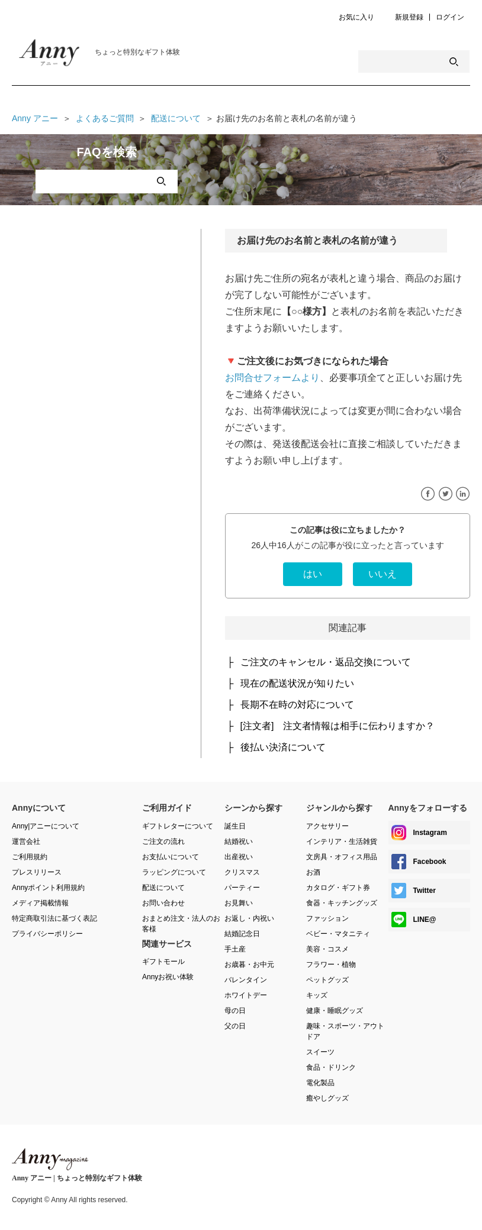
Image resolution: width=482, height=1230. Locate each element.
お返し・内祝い (249, 918)
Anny (50, 1159)
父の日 (235, 1026)
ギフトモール (163, 961)
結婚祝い (238, 841)
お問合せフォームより (272, 378)
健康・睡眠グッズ (334, 1010)
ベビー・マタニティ (338, 934)
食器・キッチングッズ (341, 903)
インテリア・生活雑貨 (341, 841)
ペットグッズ (327, 980)
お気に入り (356, 17)
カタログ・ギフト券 (338, 887)
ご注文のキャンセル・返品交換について (325, 662)
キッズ (316, 995)
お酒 (313, 872)
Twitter (445, 494)
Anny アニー (35, 118)
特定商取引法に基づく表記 (54, 918)
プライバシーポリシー (47, 934)
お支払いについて (170, 857)
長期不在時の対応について (297, 705)
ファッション (327, 918)
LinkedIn (462, 494)
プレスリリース (37, 872)
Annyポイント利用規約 (48, 887)
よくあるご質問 (105, 118)
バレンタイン (245, 980)
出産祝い (238, 857)
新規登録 (409, 17)
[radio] (312, 574)
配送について (176, 118)
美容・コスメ (327, 949)
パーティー (242, 887)
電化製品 (320, 1083)
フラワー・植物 (331, 964)
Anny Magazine (59, 55)
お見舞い (238, 903)
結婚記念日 (242, 934)
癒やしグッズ (327, 1098)
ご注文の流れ (163, 841)
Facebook (427, 494)
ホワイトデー (245, 995)
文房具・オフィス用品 (341, 857)
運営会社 (26, 841)
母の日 (235, 1010)
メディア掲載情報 (40, 903)
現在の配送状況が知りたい (297, 683)
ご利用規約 (29, 857)
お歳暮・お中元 (249, 964)
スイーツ (320, 1052)
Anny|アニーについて (45, 826)
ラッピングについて (174, 872)
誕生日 (235, 826)
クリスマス (242, 872)
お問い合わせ (163, 903)
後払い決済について (283, 747)
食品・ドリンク (331, 1067)
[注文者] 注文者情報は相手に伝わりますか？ (337, 726)
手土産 (235, 949)
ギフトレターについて (177, 826)
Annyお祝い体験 (168, 977)
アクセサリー (327, 826)
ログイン (450, 17)
